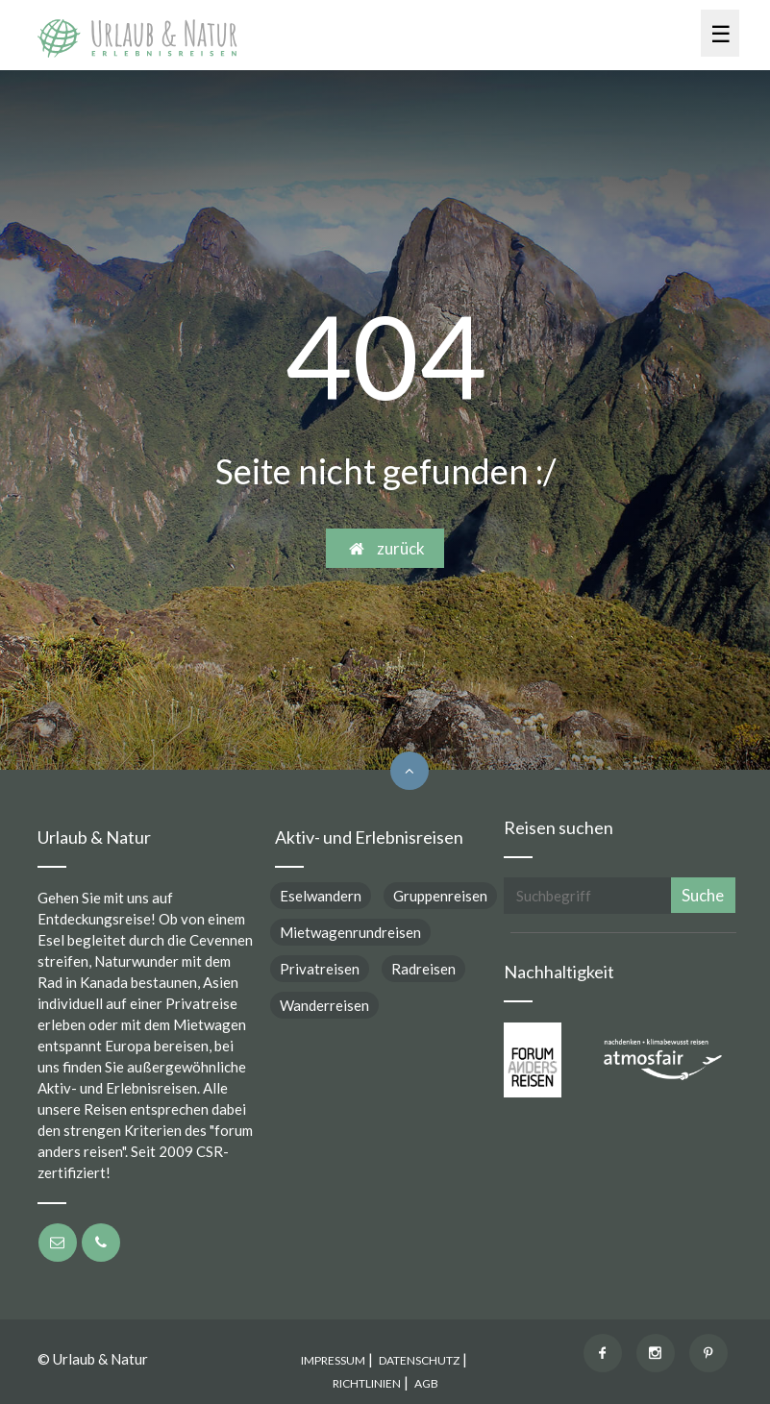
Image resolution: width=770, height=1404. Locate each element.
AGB (426, 1383)
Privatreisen (320, 968)
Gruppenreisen (440, 895)
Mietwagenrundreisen (350, 932)
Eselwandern (320, 895)
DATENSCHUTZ (419, 1360)
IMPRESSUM (333, 1360)
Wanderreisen (324, 1005)
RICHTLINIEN (367, 1383)
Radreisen (423, 968)
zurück (385, 548)
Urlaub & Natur (100, 1358)
